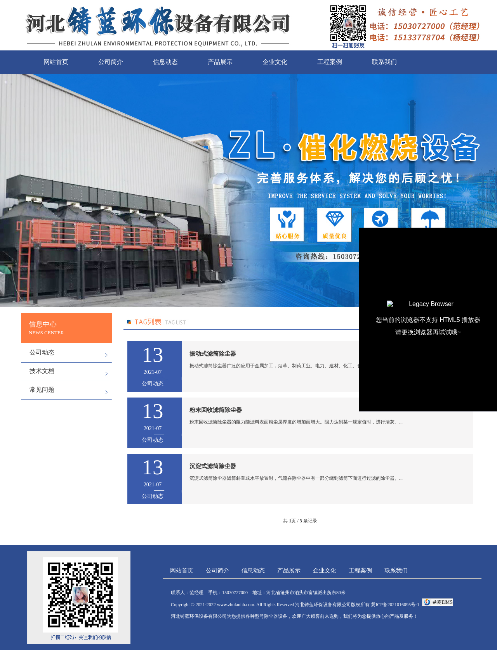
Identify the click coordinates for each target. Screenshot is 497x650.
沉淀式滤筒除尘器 (212, 466)
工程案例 (329, 62)
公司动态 (42, 352)
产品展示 (220, 62)
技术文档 (42, 371)
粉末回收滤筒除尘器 (215, 410)
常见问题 (42, 389)
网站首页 (55, 62)
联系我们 (384, 62)
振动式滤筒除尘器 (212, 354)
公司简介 (110, 62)
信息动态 (165, 62)
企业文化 (274, 62)
